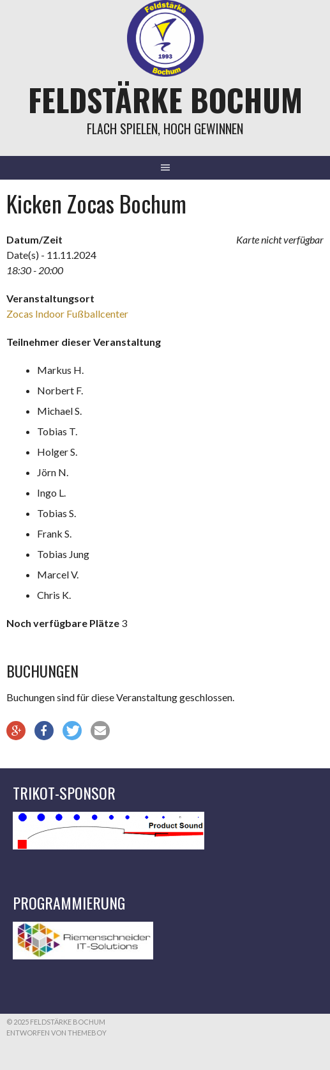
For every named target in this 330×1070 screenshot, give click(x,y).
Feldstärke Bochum (165, 99)
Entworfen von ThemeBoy (56, 1032)
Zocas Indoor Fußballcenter (67, 313)
